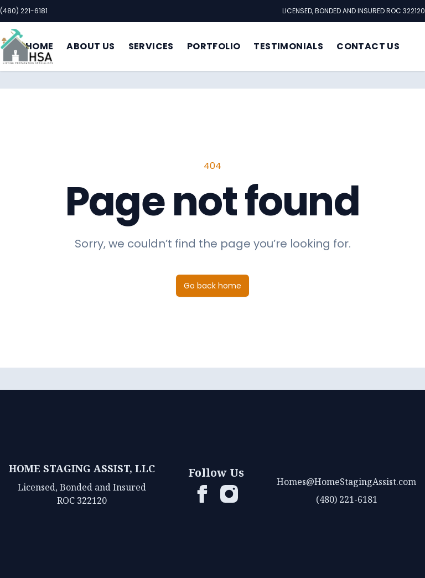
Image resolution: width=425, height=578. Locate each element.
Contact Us (368, 46)
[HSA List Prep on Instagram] (229, 494)
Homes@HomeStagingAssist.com (346, 482)
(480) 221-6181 (24, 11)
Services (151, 46)
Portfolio (214, 46)
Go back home (212, 285)
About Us (90, 46)
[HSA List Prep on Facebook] (202, 494)
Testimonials (288, 46)
